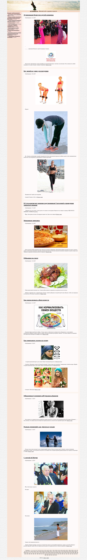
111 (44, 553)
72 (30, 552)
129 (47, 554)
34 (24, 551)
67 (77, 551)
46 (43, 551)
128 (45, 554)
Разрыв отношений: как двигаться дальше (39, 427)
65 (73, 551)
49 (48, 551)
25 (64, 550)
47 (45, 551)
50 (50, 551)
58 (62, 551)
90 (59, 552)
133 (56, 554)
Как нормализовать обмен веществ (36, 300)
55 (58, 551)
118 (58, 553)
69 (25, 552)
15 (48, 550)
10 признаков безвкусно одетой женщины (39, 15)
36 (27, 551)
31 (74, 550)
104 (29, 553)
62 (69, 551)
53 (54, 551)
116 (54, 553)
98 (71, 552)
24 (63, 550)
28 (69, 550)
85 (51, 552)
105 (31, 553)
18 (53, 550)
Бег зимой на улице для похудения (36, 71)
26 (66, 550)
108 (37, 553)
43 (39, 551)
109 (39, 553)
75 (35, 552)
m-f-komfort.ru (34, 11)
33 (77, 550)
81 (44, 552)
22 (59, 550)
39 (32, 551)
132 (54, 554)
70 (27, 552)
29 (70, 550)
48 (47, 551)
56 (59, 551)
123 (68, 553)
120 (62, 553)
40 (34, 551)
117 (56, 553)
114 (50, 553)
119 (60, 553)
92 (62, 552)
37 (29, 551)
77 (38, 552)
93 (63, 552)
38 (31, 551)
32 (75, 550)
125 (72, 553)
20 (56, 550)
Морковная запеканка (32, 220)
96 (68, 552)
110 (42, 553)
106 (33, 553)
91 (60, 552)
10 (40, 550)
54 (56, 551)
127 (77, 553)
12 (44, 550)
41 (35, 551)
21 (58, 550)
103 (27, 553)
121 (64, 553)
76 (36, 552)
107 (35, 553)
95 (67, 552)
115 (52, 553)
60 (66, 551)
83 (48, 552)
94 (65, 552)
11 (42, 550)
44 (40, 551)
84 (49, 552)
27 (67, 550)
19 (55, 550)
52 (53, 551)
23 (61, 550)
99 (73, 552)
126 (75, 553)
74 (33, 552)
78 (40, 552)
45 (42, 551)
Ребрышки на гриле (31, 258)
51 (51, 551)
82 (46, 552)
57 (61, 551)
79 (41, 552)
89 (57, 552)
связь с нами (46, 557)
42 (37, 551)
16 (50, 550)
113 (48, 553)
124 (70, 553)
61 (67, 551)
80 (43, 552)
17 (51, 550)
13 (45, 550)
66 (75, 551)
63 (70, 551)
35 (26, 551)
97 (70, 552)
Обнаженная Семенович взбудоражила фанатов (41, 396)
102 (25, 553)
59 (64, 551)
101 (77, 552)
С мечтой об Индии (31, 458)
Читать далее (48, 64)
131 (52, 554)
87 (54, 552)
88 (56, 552)
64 (72, 551)
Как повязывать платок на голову (36, 340)
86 (52, 552)
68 (24, 552)
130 (49, 554)
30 (72, 550)
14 (47, 550)
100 (75, 552)
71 (29, 552)
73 (32, 552)
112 (46, 553)
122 (66, 553)
